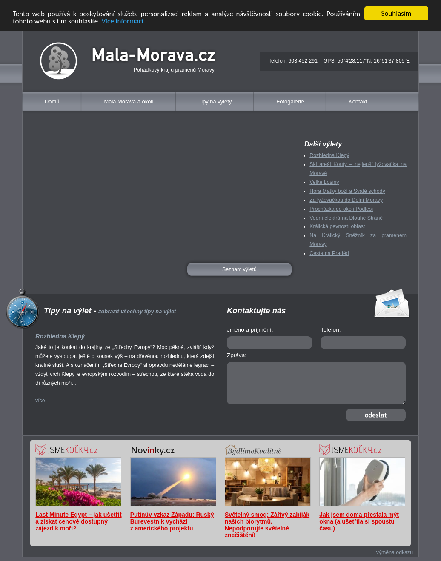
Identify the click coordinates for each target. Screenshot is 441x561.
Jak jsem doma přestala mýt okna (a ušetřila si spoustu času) (359, 521)
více (40, 401)
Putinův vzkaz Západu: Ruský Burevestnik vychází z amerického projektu (172, 521)
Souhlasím (396, 13)
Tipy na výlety (215, 101)
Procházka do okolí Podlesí (341, 209)
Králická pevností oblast (337, 226)
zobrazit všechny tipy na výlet (137, 311)
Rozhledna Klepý (329, 155)
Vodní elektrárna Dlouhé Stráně (346, 217)
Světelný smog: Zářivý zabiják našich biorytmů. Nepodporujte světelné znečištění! (267, 524)
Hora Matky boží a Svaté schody (347, 191)
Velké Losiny (324, 182)
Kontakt (358, 101)
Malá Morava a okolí (128, 101)
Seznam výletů (239, 269)
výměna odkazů (394, 552)
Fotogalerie (290, 101)
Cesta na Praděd (329, 253)
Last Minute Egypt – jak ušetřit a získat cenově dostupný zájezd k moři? (78, 521)
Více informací (122, 20)
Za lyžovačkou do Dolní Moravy (346, 200)
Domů (52, 101)
